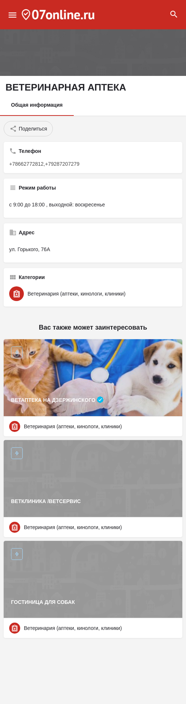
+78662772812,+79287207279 (44, 164)
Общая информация (37, 105)
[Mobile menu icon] (12, 15)
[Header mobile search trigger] (174, 14)
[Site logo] (59, 15)
